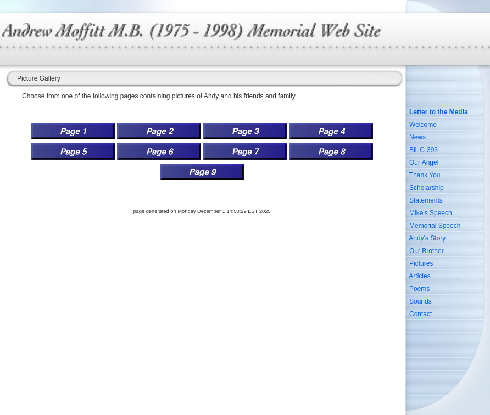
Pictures (421, 263)
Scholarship (426, 188)
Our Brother (426, 251)
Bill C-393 (423, 150)
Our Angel (423, 162)
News (417, 137)
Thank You (425, 175)
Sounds (420, 301)
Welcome (423, 124)
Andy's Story (427, 238)
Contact (420, 314)
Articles (419, 276)
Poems (419, 289)
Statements (426, 200)
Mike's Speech (430, 213)
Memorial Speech (434, 225)
